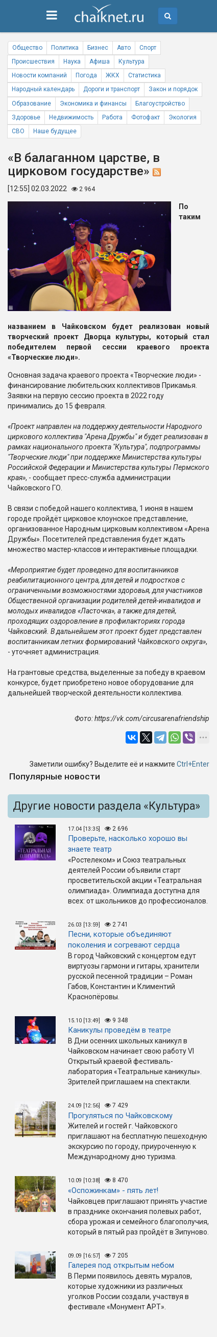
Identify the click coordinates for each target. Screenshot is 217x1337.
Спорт (147, 47)
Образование (31, 103)
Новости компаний (39, 75)
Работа (112, 117)
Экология (182, 117)
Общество (27, 47)
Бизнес (97, 47)
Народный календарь (43, 89)
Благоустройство (160, 103)
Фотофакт (145, 117)
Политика (65, 47)
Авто (124, 47)
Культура (131, 61)
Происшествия (33, 61)
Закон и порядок (173, 89)
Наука (72, 61)
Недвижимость (71, 117)
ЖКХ (112, 75)
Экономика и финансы (93, 103)
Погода (86, 75)
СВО (18, 131)
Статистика (144, 75)
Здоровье (26, 117)
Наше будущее (55, 131)
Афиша (99, 61)
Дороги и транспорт (111, 89)
